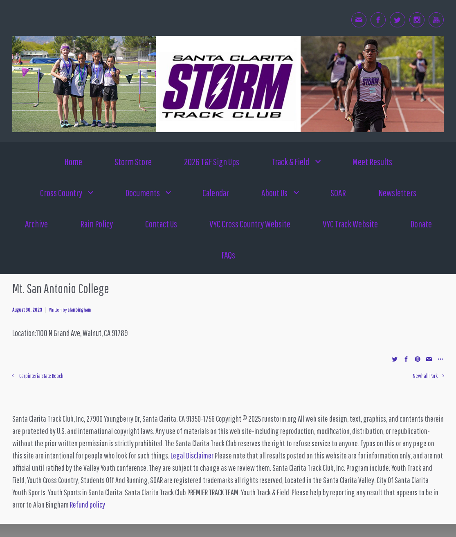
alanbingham (79, 310)
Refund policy (87, 504)
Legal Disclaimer (192, 455)
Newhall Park (425, 375)
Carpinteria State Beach (41, 375)
